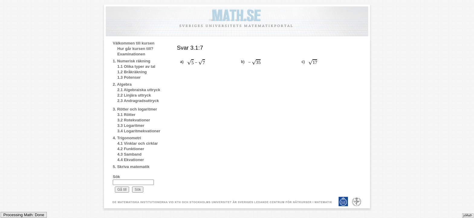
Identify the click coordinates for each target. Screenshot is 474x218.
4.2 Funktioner (130, 149)
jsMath (467, 215)
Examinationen (131, 54)
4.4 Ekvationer (130, 159)
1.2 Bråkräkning (132, 72)
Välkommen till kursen (133, 43)
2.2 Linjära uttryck (134, 95)
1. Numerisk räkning (131, 61)
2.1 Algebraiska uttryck (138, 90)
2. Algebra (122, 84)
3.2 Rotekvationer (133, 120)
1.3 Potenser (129, 77)
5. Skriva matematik (131, 166)
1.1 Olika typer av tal (136, 66)
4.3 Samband (129, 154)
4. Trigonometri (127, 138)
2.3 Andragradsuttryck (138, 100)
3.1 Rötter (126, 114)
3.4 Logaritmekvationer (138, 131)
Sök (116, 176)
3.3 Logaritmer (130, 125)
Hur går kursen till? (135, 48)
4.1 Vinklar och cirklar (137, 143)
